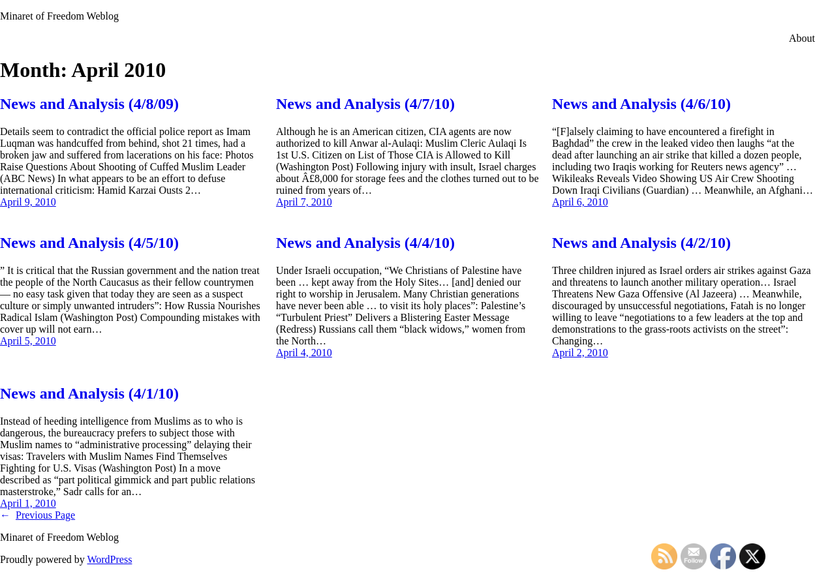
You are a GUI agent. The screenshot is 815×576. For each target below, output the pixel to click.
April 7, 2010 (304, 201)
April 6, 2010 (580, 201)
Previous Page (37, 515)
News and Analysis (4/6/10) (641, 103)
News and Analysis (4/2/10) (641, 242)
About (802, 38)
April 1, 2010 (28, 503)
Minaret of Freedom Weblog (59, 16)
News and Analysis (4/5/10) (89, 242)
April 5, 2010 (28, 340)
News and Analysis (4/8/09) (89, 103)
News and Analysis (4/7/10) (365, 103)
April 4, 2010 (304, 352)
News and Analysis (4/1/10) (89, 393)
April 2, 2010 (580, 352)
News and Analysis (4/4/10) (365, 242)
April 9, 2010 (28, 201)
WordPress (109, 559)
